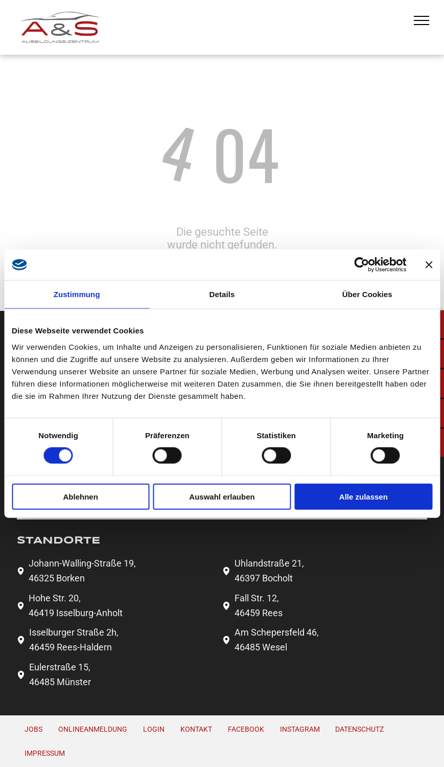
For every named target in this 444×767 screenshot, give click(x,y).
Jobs (33, 729)
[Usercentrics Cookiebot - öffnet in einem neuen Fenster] (361, 265)
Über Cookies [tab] (367, 294)
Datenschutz (359, 729)
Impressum (45, 753)
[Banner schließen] (428, 264)
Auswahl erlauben (221, 496)
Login (154, 729)
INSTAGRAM (300, 729)
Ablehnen (80, 496)
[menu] (421, 20)
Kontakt (196, 729)
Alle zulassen (363, 496)
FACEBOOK (246, 729)
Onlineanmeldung (92, 729)
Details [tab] (222, 294)
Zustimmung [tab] (77, 294)
